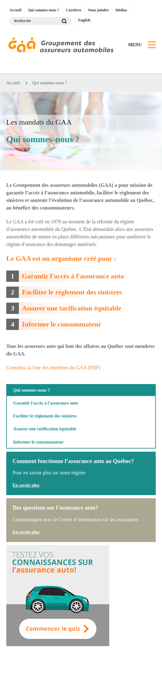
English (84, 20)
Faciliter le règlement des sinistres (72, 292)
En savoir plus (26, 485)
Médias (121, 10)
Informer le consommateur (61, 324)
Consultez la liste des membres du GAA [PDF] (53, 367)
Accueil (15, 10)
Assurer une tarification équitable (71, 308)
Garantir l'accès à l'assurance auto (73, 276)
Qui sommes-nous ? (43, 10)
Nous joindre (98, 10)
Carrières (73, 10)
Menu (135, 44)
